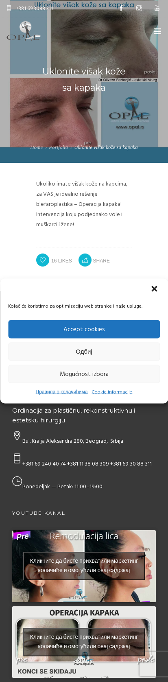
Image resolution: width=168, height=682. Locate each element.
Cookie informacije (112, 392)
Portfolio (58, 147)
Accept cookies (84, 329)
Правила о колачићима (62, 392)
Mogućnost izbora (84, 374)
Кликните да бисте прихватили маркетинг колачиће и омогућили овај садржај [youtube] (84, 566)
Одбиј (84, 351)
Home (36, 147)
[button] (155, 290)
